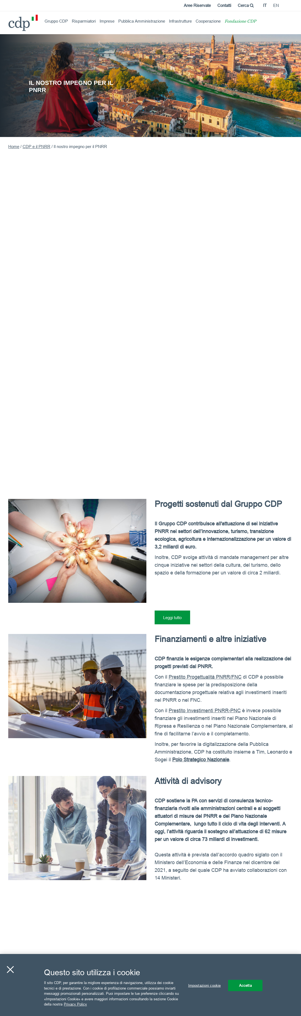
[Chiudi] (10, 969)
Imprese (107, 21)
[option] (150, 85)
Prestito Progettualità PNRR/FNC (205, 677)
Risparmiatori (84, 21)
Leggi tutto (172, 617)
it (265, 5)
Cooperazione (208, 21)
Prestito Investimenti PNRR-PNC (205, 710)
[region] (150, 985)
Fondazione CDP (240, 22)
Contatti (224, 5)
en (276, 5)
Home (13, 146)
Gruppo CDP (56, 21)
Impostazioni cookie (204, 985)
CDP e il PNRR (36, 146)
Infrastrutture (180, 21)
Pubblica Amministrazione (141, 21)
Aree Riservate (197, 5)
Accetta (245, 985)
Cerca (246, 5)
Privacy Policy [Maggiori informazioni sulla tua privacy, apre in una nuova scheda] (75, 1004)
